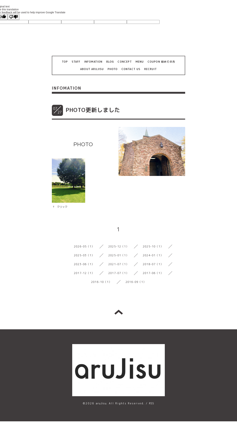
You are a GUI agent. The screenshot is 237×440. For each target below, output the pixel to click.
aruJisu (101, 403)
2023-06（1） (84, 264)
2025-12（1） (118, 246)
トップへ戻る (118, 312)
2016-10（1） (101, 282)
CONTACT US (131, 69)
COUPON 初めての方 (161, 61)
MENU (140, 61)
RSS (151, 403)
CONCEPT (125, 61)
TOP (65, 61)
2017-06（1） (153, 273)
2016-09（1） (136, 282)
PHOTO (113, 69)
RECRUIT (150, 69)
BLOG (110, 61)
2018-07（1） (153, 264)
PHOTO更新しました (93, 110)
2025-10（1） (153, 246)
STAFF (76, 61)
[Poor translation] (13, 17)
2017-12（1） (84, 273)
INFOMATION (93, 61)
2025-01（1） (118, 255)
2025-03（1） (84, 255)
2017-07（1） (118, 273)
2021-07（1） (118, 264)
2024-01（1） (153, 255)
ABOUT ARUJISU (92, 69)
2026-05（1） (84, 246)
